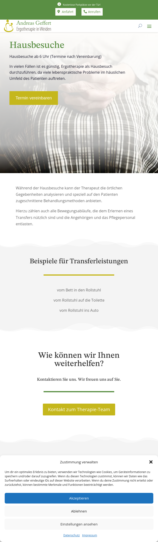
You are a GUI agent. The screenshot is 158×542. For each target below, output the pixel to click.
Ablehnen (79, 511)
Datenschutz (71, 535)
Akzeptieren (79, 498)
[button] (151, 462)
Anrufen (94, 11)
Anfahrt (67, 11)
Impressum (89, 535)
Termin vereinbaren (34, 98)
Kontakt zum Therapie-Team (79, 409)
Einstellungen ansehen (79, 524)
